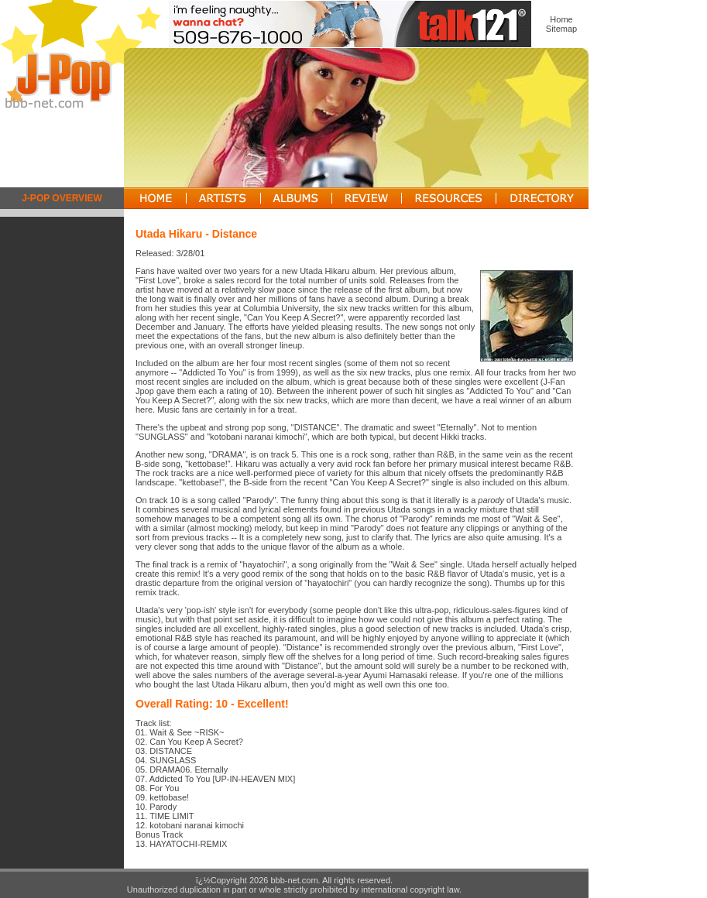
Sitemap (561, 28)
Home (561, 19)
